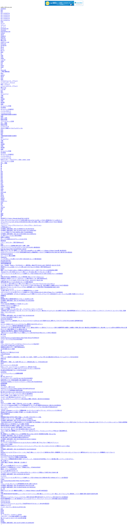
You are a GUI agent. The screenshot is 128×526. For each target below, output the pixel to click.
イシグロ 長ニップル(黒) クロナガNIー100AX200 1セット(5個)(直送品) (21, 259)
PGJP (2, 511)
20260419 (3, 8)
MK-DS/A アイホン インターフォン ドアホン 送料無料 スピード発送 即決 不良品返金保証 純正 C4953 (30, 287)
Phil (2, 482)
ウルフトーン (4, 223)
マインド (3, 25)
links (2, 130)
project (2, 314)
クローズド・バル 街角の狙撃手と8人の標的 (13, 516)
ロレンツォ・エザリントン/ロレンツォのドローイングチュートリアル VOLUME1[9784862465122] (29, 407)
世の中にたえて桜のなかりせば (10, 352)
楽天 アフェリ (5, 84)
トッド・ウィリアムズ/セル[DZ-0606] (11, 339)
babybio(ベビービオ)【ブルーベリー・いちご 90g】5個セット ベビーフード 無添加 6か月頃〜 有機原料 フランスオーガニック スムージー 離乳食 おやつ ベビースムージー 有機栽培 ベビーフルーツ (58, 452)
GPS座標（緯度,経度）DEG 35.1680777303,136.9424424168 (17, 315)
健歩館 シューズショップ (8, 440)
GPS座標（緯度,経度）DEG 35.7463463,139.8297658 (15, 435)
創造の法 (3, 358)
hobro (2, 363)
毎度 (2, 116)
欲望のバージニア (6, 505)
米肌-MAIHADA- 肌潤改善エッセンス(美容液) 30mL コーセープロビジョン (22, 276)
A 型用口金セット (6, 227)
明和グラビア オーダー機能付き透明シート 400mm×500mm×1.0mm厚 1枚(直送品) (24, 490)
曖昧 (2, 215)
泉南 (2, 104)
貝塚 (2, 100)
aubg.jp (3, 75)
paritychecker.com (5, 31)
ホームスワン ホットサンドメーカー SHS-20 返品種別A (17, 393)
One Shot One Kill (5, 260)
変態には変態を (5, 237)
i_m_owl (3, 59)
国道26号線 (4, 119)
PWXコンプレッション (7, 288)
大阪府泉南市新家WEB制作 (9, 114)
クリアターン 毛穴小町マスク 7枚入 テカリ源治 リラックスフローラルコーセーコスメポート (28, 283)
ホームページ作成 (6, 106)
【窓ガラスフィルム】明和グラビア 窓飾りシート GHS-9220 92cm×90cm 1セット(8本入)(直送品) (28, 332)
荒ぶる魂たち (4, 460)
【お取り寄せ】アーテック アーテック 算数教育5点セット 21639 (19, 290)
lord (2, 415)
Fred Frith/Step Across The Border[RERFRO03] (13, 455)
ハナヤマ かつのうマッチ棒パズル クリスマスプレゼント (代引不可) (20, 368)
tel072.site (3, 43)
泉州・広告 (4, 118)
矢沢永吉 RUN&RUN (7, 254)
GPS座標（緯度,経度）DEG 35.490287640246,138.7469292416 (18, 487)
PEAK (2, 513)
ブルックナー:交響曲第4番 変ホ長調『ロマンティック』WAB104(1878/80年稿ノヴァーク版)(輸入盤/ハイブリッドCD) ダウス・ (37, 459)
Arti (2, 375)
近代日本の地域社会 (6, 319)
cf (1, 68)
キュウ (3, 23)
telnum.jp (3, 36)
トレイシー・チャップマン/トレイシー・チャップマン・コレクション (21, 225)
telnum (2, 199)
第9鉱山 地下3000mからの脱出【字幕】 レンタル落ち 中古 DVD (19, 412)
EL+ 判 (3, 489)
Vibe (2, 464)
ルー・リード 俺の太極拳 (8, 255)
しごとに (3, 336)
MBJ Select (4, 302)
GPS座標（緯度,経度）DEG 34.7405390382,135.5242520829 (17, 300)
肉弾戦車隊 (4, 383)
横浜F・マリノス (9, 469)
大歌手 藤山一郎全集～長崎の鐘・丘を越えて (14, 462)
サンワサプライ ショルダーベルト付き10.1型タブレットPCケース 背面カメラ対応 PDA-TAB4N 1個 (29, 472)
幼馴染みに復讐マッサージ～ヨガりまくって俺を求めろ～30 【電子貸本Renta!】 (24, 278)
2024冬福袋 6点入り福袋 (8, 349)
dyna (2, 355)
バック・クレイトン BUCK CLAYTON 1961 (13, 507)
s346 (2, 55)
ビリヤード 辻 (5, 126)
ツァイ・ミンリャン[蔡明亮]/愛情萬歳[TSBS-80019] (15, 326)
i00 (1, 204)
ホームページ (4, 94)
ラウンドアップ (5, 500)
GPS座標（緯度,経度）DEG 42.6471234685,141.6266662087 (17, 522)
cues (2, 205)
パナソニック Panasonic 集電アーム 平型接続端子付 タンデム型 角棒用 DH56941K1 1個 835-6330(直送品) (31, 405)
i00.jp (2, 76)
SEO (2, 92)
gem (2, 62)
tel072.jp (3, 37)
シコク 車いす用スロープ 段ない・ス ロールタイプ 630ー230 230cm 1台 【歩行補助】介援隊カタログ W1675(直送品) (34, 285)
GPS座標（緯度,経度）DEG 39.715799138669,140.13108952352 (18, 234)
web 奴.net (3, 45)
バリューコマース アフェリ (9, 86)
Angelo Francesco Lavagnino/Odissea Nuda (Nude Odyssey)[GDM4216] (20, 337)
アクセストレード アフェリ (9, 81)
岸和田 (3, 99)
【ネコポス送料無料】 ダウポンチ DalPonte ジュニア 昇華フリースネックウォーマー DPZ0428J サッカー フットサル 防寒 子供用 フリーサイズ (42, 294)
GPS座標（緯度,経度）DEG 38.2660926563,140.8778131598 (17, 485)
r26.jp (2, 34)
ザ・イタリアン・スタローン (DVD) (11, 514)
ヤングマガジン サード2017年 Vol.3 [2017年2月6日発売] (17, 378)
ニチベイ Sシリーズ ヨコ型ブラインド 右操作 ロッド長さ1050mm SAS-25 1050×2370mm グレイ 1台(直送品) (32, 292)
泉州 (2, 97)
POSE (2, 510)
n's (1, 275)
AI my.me (3, 30)
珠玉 (2, 52)
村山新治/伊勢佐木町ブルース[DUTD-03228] (13, 370)
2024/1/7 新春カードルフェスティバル (12, 128)
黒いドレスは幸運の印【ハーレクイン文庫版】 (14, 465)
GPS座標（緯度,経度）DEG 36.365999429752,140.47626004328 (18, 449)
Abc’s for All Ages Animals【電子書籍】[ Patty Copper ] (16, 427)
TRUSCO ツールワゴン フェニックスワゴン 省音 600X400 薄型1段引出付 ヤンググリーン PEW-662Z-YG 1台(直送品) (34, 497)
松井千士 (3, 454)
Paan (2, 492)
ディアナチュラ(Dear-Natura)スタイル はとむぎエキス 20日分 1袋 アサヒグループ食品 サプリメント (30, 442)
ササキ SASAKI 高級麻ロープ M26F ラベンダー (14, 303)
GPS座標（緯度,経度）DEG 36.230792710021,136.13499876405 (18, 230)
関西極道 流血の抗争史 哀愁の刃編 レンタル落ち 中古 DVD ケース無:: (21, 417)
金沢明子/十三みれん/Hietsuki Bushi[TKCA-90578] (15, 218)
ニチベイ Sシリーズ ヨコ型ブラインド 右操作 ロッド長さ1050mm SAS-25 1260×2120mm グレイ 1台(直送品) (32, 273)
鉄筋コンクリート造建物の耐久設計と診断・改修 (15, 245)
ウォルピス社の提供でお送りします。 (12, 317)
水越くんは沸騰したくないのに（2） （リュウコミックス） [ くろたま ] (22, 309)
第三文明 (3, 334)
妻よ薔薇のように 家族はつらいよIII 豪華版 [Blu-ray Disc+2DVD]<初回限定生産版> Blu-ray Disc (28, 434)
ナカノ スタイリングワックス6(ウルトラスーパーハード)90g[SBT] (20, 344)
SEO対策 (3, 107)
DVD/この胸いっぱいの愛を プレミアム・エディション (17, 395)
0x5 (2, 210)
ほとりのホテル (5, 13)
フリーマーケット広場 (7, 121)
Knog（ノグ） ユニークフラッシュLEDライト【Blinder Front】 (19, 366)
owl (2, 64)
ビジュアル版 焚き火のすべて (9, 470)
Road (2, 342)
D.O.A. (2, 432)
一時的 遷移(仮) (5, 71)
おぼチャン (4, 201)
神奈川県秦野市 (5, 414)
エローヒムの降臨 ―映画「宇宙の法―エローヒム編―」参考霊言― (20, 403)
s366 (2, 56)
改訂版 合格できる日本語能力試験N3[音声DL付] (15, 437)
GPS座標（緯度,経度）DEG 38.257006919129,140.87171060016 (18, 439)
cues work (3, 70)
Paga (2, 495)
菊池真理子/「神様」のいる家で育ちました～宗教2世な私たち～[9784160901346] (24, 362)
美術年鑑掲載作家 (6, 263)
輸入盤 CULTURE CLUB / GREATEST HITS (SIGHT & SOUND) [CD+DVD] (22, 392)
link (2, 10)
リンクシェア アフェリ (8, 82)
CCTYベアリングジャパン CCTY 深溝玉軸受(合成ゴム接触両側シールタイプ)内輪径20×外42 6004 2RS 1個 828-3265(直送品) (36, 252)
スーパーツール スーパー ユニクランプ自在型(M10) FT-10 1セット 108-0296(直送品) (25, 503)
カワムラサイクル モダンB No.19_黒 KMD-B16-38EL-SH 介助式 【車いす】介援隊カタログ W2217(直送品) (31, 222)
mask (2, 67)
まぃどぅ (3, 27)
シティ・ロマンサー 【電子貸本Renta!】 (12, 242)
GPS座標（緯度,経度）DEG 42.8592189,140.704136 (15, 474)
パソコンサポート (6, 111)
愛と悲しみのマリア (6, 376)
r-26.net (3, 33)
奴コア (3, 50)
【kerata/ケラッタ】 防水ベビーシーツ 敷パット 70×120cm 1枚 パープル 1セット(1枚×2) (26, 272)
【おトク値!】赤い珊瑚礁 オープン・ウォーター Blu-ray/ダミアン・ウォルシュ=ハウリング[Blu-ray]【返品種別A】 (34, 430)
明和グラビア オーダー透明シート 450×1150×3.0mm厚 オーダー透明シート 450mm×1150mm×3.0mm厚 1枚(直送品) (33, 250)
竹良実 (3, 322)
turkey (2, 65)
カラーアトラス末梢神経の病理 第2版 (12, 390)
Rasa (2, 447)
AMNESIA (4, 257)
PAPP (2, 519)
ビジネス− (4, 476)
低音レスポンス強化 (6, 444)
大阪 (2, 95)
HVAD (2, 521)
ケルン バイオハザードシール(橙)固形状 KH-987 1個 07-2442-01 (19, 483)
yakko (2, 58)
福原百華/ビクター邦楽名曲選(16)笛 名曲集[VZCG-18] (16, 380)
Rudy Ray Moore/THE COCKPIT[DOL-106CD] (13, 249)
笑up (2, 73)
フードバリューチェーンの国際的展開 (12, 373)
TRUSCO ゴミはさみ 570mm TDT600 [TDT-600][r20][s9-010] (18, 388)
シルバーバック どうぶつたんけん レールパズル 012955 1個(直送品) (20, 247)
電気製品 (3, 385)
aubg (2, 208)
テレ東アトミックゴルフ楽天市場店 (11, 235)
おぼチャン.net (5, 42)
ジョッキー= (4, 408)
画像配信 (3, 295)
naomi (2, 297)
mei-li (2, 402)
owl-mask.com (4, 28)
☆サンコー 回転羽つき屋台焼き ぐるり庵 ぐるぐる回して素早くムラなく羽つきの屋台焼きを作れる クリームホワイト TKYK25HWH (39, 357)
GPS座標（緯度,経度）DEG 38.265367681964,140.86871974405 (18, 420)
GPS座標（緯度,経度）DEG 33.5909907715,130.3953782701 (17, 228)
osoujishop (3, 372)
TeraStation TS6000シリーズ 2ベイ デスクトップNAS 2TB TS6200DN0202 (21, 381)
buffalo (2, 268)
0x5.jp (2, 196)
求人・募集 (4, 123)
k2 (1, 54)
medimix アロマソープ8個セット (10, 305)
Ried (2, 244)
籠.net (2, 47)
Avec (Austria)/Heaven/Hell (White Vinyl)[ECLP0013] (15, 480)
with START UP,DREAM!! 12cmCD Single (12, 345)
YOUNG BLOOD (5, 502)
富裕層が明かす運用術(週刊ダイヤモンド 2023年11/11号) (17, 299)
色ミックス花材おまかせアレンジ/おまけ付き (14, 239)
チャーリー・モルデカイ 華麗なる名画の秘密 (14, 457)
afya (2, 400)
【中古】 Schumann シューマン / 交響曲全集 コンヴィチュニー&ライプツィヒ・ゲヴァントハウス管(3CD (31, 410)
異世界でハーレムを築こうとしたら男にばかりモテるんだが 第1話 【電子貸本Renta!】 (26, 267)
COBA (2, 479)
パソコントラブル (6, 112)
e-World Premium (5, 354)
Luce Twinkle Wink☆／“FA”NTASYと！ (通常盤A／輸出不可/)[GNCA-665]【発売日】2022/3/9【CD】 (31, 265)
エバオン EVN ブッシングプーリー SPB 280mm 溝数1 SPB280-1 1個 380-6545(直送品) (25, 399)
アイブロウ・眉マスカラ (8, 387)
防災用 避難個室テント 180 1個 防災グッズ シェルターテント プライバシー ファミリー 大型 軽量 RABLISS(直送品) (34, 498)
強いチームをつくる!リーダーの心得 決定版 (13, 518)
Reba (2, 450)
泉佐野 (3, 102)
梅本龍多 (3, 240)
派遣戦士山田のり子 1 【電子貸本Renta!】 (13, 347)
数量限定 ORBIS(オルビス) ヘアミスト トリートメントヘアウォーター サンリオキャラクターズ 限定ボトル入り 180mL (35, 446)
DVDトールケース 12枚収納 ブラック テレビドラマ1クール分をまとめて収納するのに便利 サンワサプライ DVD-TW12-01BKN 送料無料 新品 (42, 320)
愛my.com (3, 40)
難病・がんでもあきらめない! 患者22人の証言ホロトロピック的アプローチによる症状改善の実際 (29, 270)
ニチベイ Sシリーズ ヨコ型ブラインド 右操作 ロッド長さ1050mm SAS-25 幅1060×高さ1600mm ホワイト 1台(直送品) (34, 477)
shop (2, 78)
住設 (2, 21)
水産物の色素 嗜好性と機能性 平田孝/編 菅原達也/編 (16, 331)
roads (2, 341)
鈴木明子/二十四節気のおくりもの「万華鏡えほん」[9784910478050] (20, 467)
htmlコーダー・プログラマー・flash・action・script (15, 159)
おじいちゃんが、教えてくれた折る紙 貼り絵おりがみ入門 (18, 429)
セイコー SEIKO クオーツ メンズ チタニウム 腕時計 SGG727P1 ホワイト (22, 324)
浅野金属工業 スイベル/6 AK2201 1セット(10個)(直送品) (17, 282)
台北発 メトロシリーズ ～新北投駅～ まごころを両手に (17, 418)
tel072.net (3, 39)
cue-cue (3, 207)
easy (2, 508)
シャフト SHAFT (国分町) (8, 307)
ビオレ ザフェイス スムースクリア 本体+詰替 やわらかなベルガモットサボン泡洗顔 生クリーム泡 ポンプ (31, 220)
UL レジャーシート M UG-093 (9, 365)
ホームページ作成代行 (7, 109)
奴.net (2, 48)
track (2, 360)
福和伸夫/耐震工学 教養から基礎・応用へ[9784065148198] (17, 425)
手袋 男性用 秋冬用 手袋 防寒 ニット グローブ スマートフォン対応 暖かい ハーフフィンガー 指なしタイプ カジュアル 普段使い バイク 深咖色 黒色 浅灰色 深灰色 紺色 (49, 493)
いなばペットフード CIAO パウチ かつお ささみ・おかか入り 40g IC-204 (22, 280)
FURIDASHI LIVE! (6, 262)
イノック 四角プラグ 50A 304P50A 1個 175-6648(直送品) (17, 232)
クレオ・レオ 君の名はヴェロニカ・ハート (13, 397)
